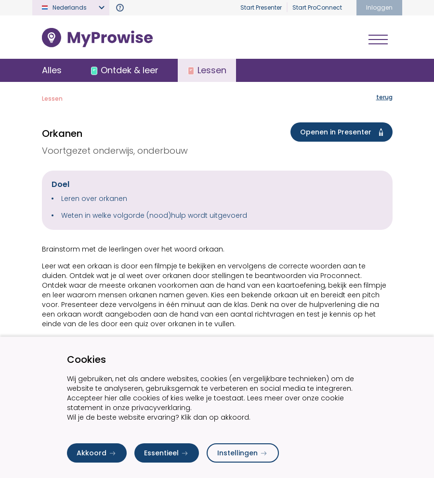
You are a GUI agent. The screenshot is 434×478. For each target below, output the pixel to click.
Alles (52, 70)
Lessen (52, 98)
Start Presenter (261, 7)
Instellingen (242, 453)
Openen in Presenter (343, 132)
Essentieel (166, 453)
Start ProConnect (317, 7)
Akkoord (97, 453)
